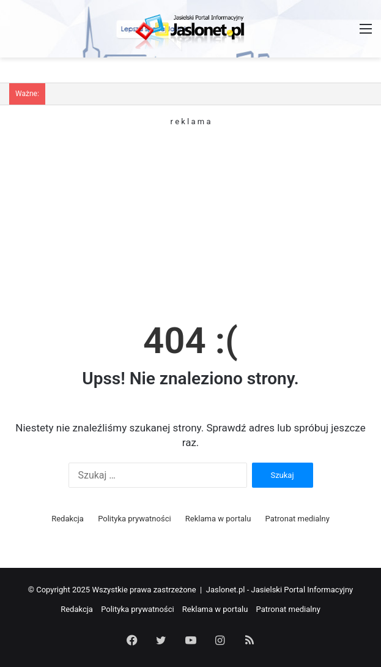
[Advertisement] (190, 211)
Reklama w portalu (218, 518)
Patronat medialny (297, 518)
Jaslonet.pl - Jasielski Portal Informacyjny (279, 589)
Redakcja (67, 518)
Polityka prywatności (134, 518)
